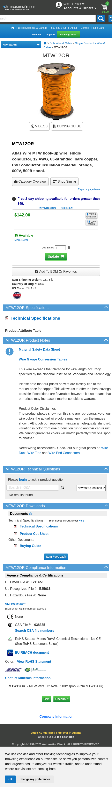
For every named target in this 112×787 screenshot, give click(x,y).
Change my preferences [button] (35, 779)
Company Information (56, 716)
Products (37, 34)
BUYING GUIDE (67, 126)
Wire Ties (34, 453)
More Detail (21, 239)
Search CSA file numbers (34, 630)
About (73, 27)
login (23, 479)
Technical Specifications (32, 318)
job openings (65, 736)
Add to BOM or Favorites (56, 271)
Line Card (98, 27)
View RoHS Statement (34, 661)
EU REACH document (32, 652)
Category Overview (30, 181)
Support (50, 34)
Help (81, 520)
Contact (85, 27)
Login (67, 3)
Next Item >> (67, 208)
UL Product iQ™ (15, 603)
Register (79, 3)
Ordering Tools (68, 34)
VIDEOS (39, 126)
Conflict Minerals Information (28, 678)
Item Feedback (56, 556)
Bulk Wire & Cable (61, 43)
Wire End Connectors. (64, 453)
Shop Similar (64, 181)
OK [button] (10, 779)
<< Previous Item (47, 208)
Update (53, 256)
